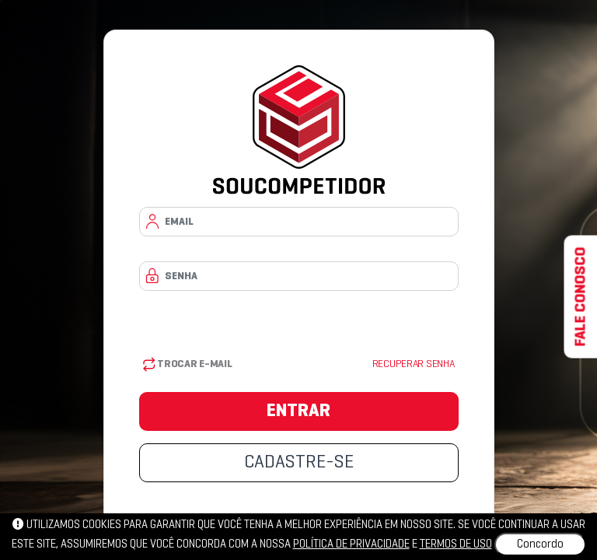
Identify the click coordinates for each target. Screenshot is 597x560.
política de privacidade (351, 544)
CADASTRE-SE (299, 462)
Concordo (540, 544)
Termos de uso (456, 544)
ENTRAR (298, 411)
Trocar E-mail (187, 364)
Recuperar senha (413, 364)
